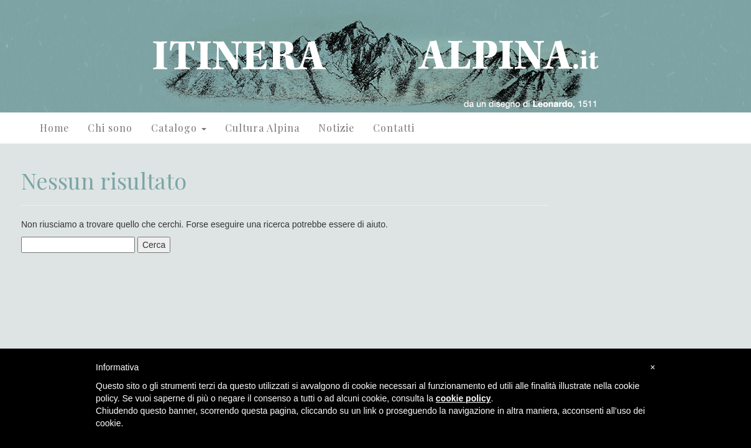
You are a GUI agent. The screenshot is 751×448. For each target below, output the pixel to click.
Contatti (394, 127)
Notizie (336, 127)
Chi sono (110, 127)
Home (54, 127)
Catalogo (178, 127)
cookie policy (463, 398)
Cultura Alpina (262, 127)
